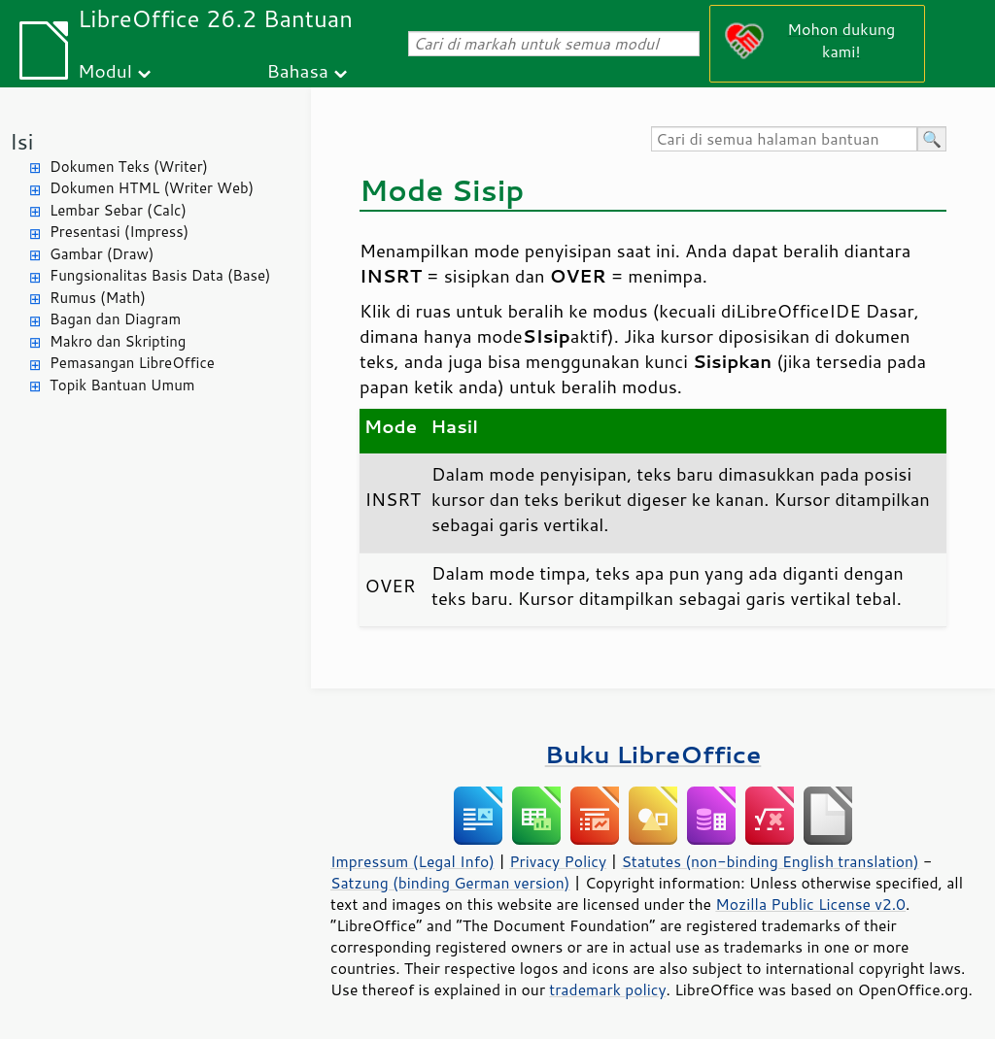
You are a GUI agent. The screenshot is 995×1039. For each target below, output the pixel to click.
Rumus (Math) (98, 297)
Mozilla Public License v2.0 (810, 904)
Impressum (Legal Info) (412, 861)
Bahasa (296, 70)
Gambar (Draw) (102, 254)
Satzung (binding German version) (450, 882)
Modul (105, 70)
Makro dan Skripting (118, 341)
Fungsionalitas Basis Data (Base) (160, 275)
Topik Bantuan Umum (122, 385)
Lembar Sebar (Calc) (118, 210)
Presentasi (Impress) (119, 231)
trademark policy (607, 989)
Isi (21, 141)
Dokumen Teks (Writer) (129, 166)
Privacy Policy (557, 861)
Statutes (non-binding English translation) (769, 861)
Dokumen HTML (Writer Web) (152, 188)
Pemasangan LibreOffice (132, 362)
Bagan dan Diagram (115, 319)
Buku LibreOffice (653, 754)
